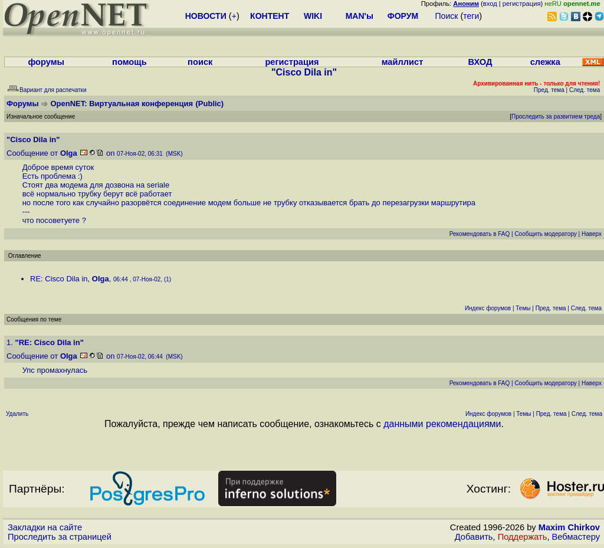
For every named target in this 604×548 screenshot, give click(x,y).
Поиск (446, 16)
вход (490, 3)
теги (471, 16)
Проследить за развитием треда (555, 116)
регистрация (522, 3)
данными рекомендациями (442, 424)
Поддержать (522, 537)
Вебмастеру (576, 537)
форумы (46, 62)
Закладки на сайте (45, 527)
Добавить (474, 537)
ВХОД (480, 62)
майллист (403, 62)
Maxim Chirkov (569, 527)
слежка (545, 62)
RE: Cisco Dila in (59, 278)
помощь (129, 62)
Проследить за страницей (59, 537)
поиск (200, 62)
